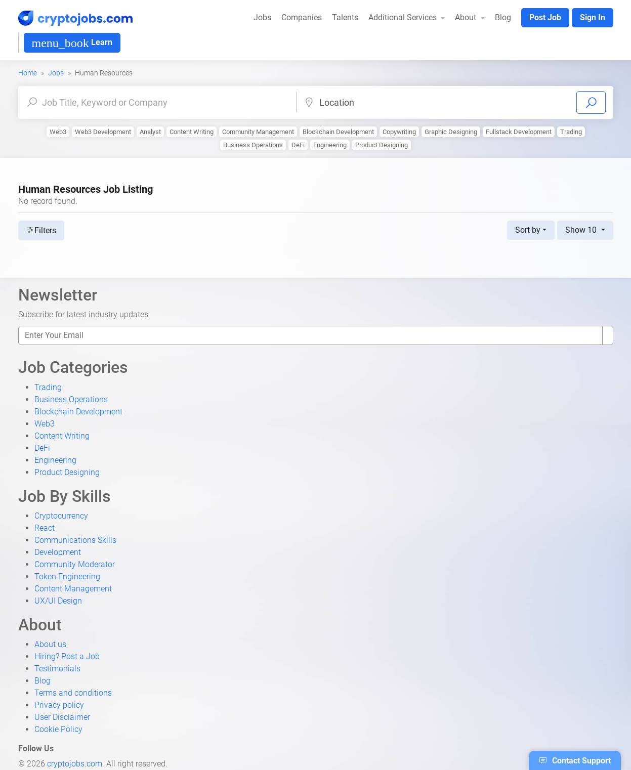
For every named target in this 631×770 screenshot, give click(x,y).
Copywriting (399, 132)
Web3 (58, 132)
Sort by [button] (527, 230)
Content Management (73, 588)
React (44, 528)
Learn (72, 43)
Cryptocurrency (61, 516)
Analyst (150, 132)
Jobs (262, 17)
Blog (503, 17)
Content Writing (192, 132)
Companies (301, 17)
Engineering (330, 145)
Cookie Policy (58, 729)
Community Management (258, 132)
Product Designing (381, 145)
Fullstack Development (519, 132)
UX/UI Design (58, 601)
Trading (571, 132)
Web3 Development (103, 132)
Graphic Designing (451, 132)
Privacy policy (59, 705)
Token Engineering (67, 576)
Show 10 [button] (582, 230)
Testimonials (57, 668)
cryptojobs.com (74, 763)
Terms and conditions (73, 693)
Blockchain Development (338, 132)
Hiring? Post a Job (67, 656)
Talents (345, 17)
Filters (41, 230)
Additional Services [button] (403, 17)
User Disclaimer (62, 717)
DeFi (298, 145)
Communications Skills (75, 540)
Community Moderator (74, 564)
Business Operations (253, 145)
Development (57, 552)
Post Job (545, 17)
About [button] (466, 17)
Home (27, 73)
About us (50, 644)
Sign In (592, 17)
